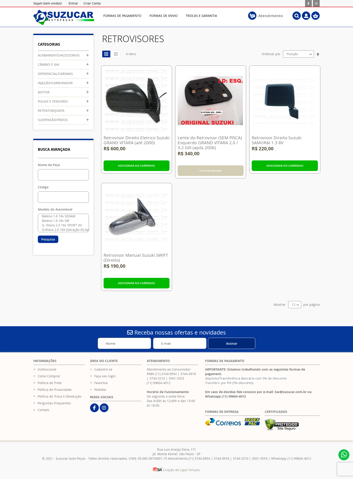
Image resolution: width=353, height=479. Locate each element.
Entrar (73, 3)
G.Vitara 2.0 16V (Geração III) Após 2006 (62, 229)
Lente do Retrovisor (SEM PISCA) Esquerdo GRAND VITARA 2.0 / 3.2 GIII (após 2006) (210, 143)
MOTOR (44, 92)
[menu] (168, 15)
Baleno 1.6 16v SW (62, 220)
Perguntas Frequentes (54, 403)
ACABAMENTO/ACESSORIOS (59, 55)
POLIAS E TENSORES (53, 101)
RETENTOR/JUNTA (51, 110)
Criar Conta (92, 3)
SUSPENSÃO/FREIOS (53, 120)
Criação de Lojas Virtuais (176, 470)
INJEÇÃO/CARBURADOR (55, 83)
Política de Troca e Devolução (59, 396)
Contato (43, 410)
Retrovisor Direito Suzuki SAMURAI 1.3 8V (276, 140)
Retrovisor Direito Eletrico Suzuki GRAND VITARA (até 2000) (137, 140)
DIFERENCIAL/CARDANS (55, 74)
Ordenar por (271, 54)
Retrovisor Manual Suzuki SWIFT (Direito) (136, 257)
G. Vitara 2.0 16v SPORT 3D (62, 225)
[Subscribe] (231, 343)
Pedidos (100, 389)
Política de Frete (50, 383)
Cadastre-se (103, 369)
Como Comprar (49, 376)
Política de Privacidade (55, 389)
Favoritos (101, 383)
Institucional (47, 369)
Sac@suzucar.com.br (291, 392)
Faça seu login (105, 376)
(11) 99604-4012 (158, 383)
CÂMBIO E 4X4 (48, 64)
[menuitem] (122, 15)
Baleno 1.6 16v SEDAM (62, 216)
